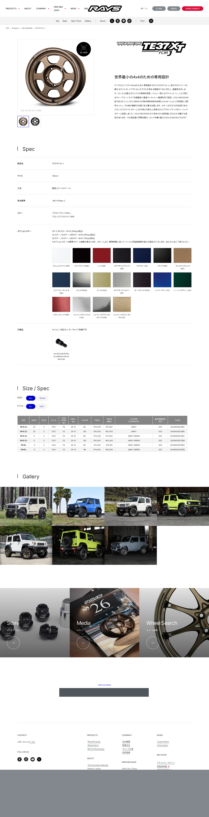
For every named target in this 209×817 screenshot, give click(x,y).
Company (41, 8)
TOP (7, 28)
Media (174, 8)
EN (146, 8)
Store (159, 8)
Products (11, 8)
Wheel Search (193, 8)
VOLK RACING (27, 28)
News (73, 8)
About (27, 8)
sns (86, 8)
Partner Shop (58, 9)
